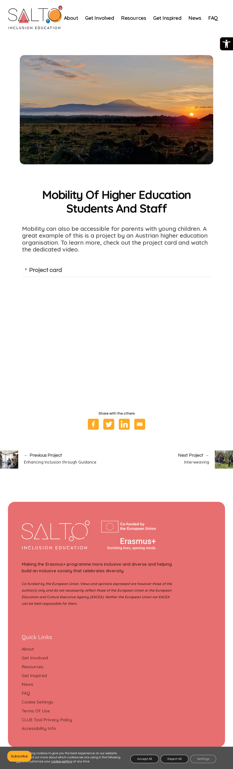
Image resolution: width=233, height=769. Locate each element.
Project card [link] (45, 280)
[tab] (116, 280)
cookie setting (61, 761)
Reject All (174, 759)
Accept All (144, 759)
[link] (226, 43)
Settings (203, 759)
